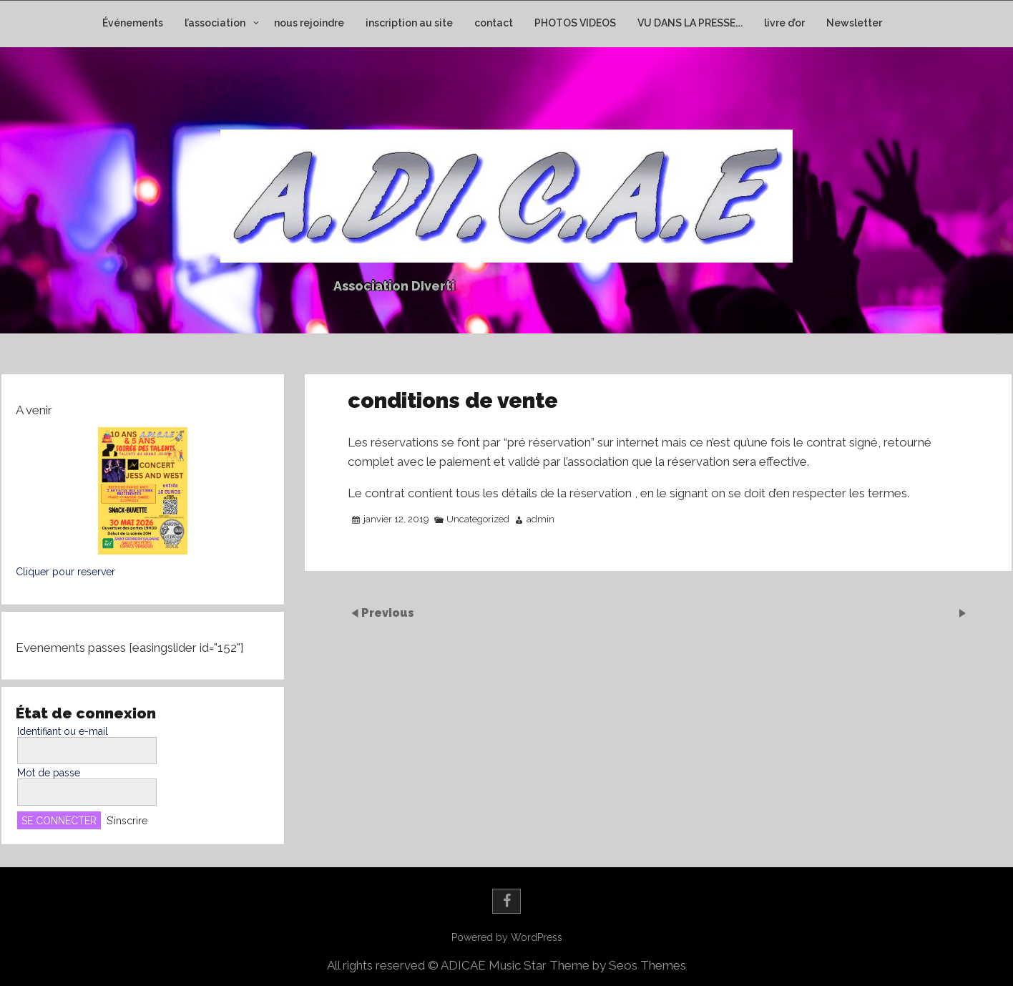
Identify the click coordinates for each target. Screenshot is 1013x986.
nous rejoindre (309, 23)
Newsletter (854, 23)
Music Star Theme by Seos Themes (587, 965)
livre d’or (784, 23)
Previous (387, 612)
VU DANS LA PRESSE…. (690, 23)
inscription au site (409, 23)
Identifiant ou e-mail (62, 731)
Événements (132, 23)
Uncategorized (477, 519)
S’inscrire (127, 820)
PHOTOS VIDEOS (575, 23)
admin (540, 519)
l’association (215, 23)
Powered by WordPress (506, 937)
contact (493, 23)
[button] (143, 491)
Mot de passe (48, 772)
